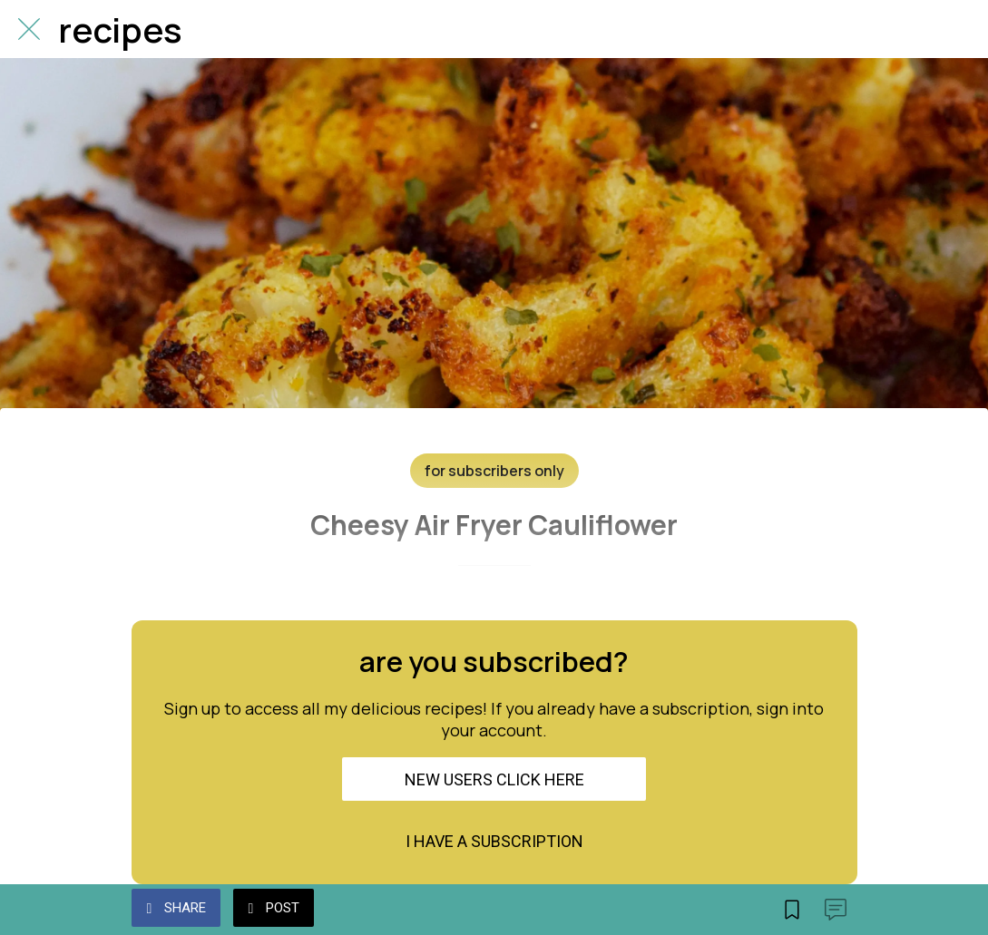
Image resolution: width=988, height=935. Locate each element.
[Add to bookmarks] (792, 909)
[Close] (29, 29)
